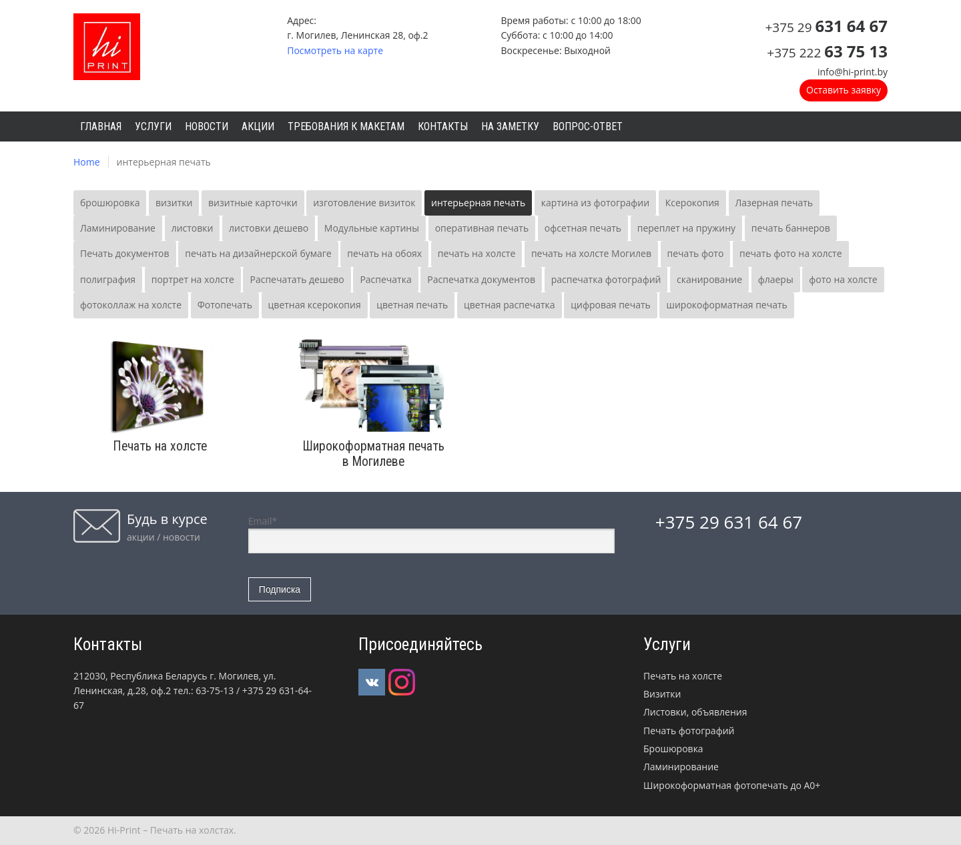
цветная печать (412, 304)
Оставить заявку (843, 89)
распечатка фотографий (606, 279)
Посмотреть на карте (335, 50)
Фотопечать (225, 304)
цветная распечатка (509, 304)
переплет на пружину (686, 228)
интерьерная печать (478, 202)
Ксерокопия (692, 202)
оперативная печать (482, 228)
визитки (173, 202)
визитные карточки (253, 202)
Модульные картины (371, 228)
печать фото (695, 253)
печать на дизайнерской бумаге (258, 253)
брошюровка (109, 202)
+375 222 (827, 52)
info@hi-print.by (853, 71)
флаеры (775, 279)
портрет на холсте (192, 279)
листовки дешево (268, 228)
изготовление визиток (364, 202)
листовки (193, 228)
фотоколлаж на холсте (131, 304)
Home (86, 162)
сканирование (709, 279)
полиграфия (107, 279)
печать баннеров (790, 228)
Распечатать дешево (297, 279)
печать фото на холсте (790, 253)
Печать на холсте (682, 675)
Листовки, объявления (695, 712)
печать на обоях (384, 253)
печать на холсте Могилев (591, 253)
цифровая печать (611, 304)
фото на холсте (843, 279)
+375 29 (826, 27)
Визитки (662, 693)
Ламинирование (117, 228)
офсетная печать (583, 228)
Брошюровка (673, 748)
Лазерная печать (774, 202)
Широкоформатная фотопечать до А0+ (731, 785)
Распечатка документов (481, 279)
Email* (431, 534)
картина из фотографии (595, 202)
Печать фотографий (688, 730)
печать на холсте (477, 253)
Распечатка (385, 279)
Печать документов (125, 253)
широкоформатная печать (726, 304)
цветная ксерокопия (314, 304)
